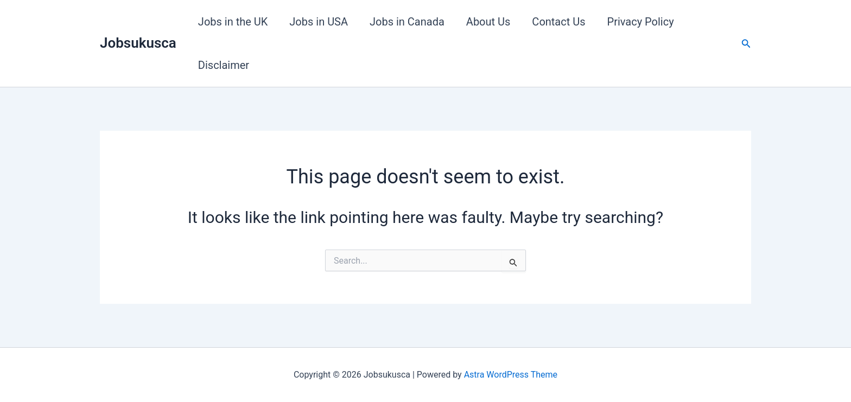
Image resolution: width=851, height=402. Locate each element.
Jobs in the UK (233, 21)
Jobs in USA (318, 21)
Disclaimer (223, 65)
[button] (746, 43)
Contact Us (558, 21)
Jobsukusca (138, 43)
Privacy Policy (640, 21)
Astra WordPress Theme (510, 374)
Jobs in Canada (407, 21)
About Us (488, 21)
